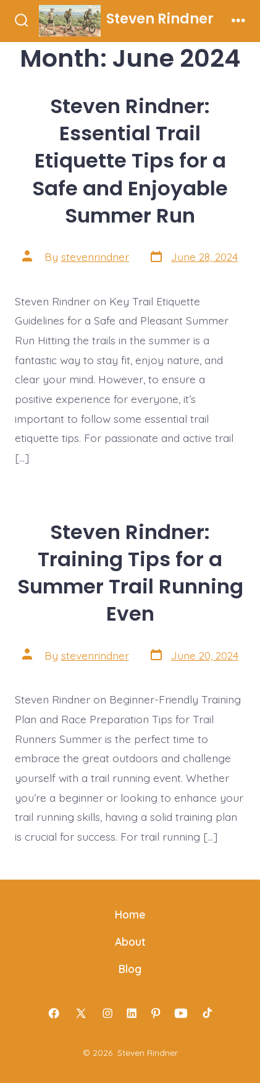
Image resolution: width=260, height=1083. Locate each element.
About (130, 941)
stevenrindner (95, 256)
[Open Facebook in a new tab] (53, 1013)
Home (130, 914)
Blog (130, 968)
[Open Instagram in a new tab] (108, 1013)
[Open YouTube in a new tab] (181, 1013)
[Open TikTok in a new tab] (206, 1013)
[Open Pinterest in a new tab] (155, 1013)
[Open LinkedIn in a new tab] (132, 1013)
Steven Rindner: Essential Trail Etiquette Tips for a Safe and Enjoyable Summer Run (130, 160)
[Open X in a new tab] (80, 1013)
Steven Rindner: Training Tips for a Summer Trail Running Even (130, 572)
